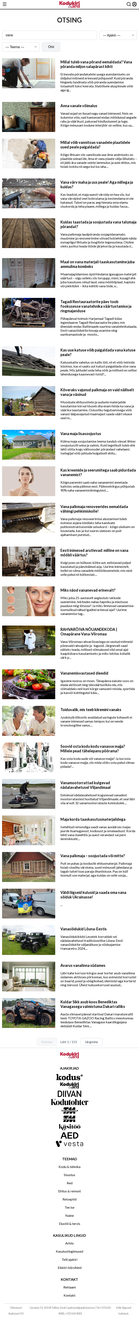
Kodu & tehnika (69, 1167)
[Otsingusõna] (49, 35)
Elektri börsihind (69, 1268)
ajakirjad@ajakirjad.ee (81, 1307)
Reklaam (69, 1287)
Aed (70, 1183)
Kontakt (69, 1295)
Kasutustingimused (69, 1251)
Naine (69, 1215)
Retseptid (69, 1199)
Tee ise (69, 1207)
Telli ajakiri (69, 1259)
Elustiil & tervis (69, 1224)
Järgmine (91, 1042)
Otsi (51, 47)
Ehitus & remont (69, 1191)
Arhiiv (69, 1243)
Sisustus (69, 1175)
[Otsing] (128, 4)
